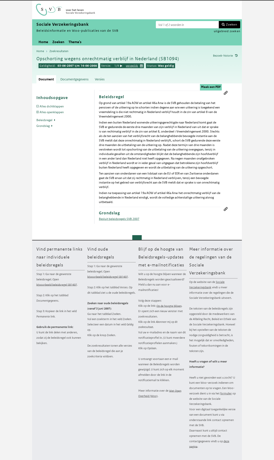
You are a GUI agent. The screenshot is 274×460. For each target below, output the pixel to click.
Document (46, 79)
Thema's (74, 42)
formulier (226, 393)
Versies (99, 79)
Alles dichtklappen (52, 106)
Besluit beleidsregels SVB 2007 (119, 219)
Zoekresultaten (58, 51)
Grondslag (43, 126)
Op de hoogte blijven (169, 306)
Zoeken (231, 24)
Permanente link (226, 93)
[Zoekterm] (187, 24)
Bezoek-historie (223, 55)
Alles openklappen (52, 112)
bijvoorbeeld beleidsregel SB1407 (56, 284)
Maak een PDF (211, 87)
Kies (141, 65)
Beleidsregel (44, 120)
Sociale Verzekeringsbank (207, 284)
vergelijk (132, 66)
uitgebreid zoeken (227, 31)
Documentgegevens (74, 79)
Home (43, 42)
